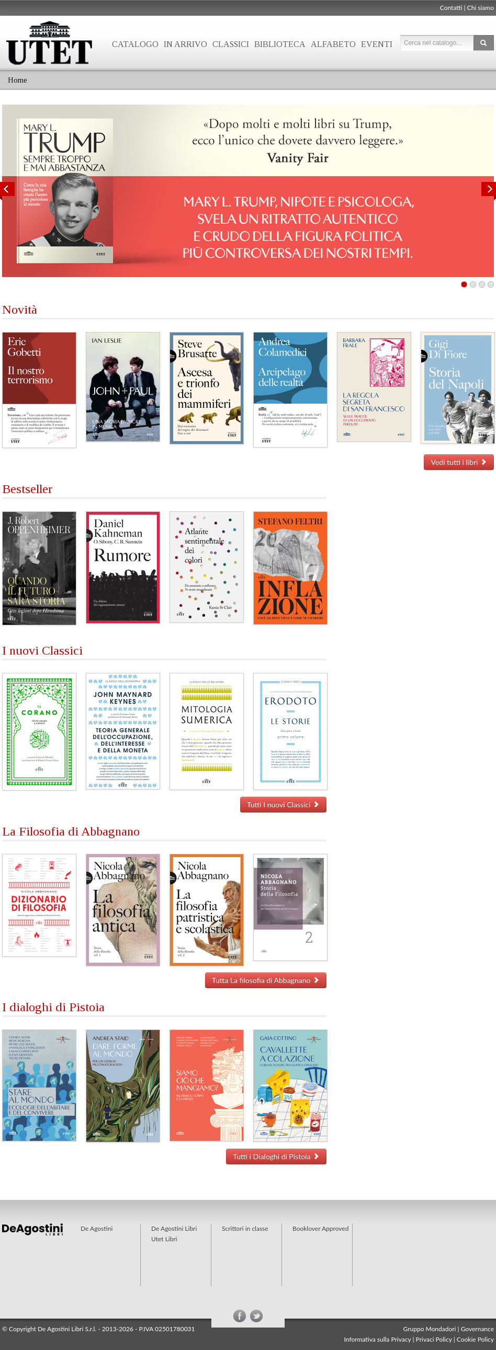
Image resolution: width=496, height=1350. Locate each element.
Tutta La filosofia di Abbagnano (266, 980)
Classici (230, 44)
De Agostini (96, 1228)
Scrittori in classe (245, 1228)
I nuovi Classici (42, 650)
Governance (477, 1329)
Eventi (376, 44)
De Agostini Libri (174, 1228)
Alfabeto (333, 44)
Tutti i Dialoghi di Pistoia (276, 1156)
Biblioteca (280, 44)
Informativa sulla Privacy (377, 1339)
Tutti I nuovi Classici (283, 804)
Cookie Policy (475, 1339)
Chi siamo (480, 8)
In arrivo (185, 44)
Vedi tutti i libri (459, 461)
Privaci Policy (434, 1339)
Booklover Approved (320, 1228)
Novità (19, 309)
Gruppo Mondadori (429, 1329)
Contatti (451, 8)
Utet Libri (164, 1239)
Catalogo (135, 44)
